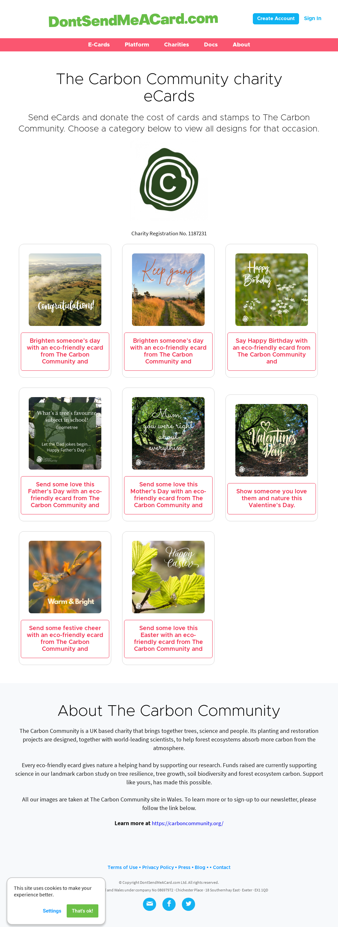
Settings (52, 917)
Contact (221, 867)
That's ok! (82, 917)
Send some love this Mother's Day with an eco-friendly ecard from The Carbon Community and (168, 495)
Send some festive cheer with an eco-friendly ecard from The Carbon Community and (65, 638)
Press (184, 867)
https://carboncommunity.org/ (187, 823)
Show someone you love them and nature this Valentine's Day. (271, 498)
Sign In (312, 18)
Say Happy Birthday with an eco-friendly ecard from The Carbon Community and (272, 351)
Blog (200, 867)
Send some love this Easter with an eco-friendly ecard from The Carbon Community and (168, 638)
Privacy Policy (158, 867)
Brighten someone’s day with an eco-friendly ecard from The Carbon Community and (65, 351)
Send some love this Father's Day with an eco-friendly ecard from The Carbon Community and (65, 495)
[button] (99, 44)
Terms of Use (123, 867)
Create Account (276, 18)
